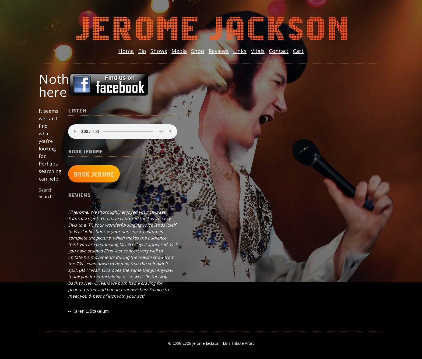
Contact (279, 51)
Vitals (258, 51)
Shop (197, 51)
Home (126, 51)
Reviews (219, 51)
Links (240, 51)
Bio (142, 51)
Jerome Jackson (211, 26)
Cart (298, 51)
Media (179, 51)
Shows (158, 51)
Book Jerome (93, 174)
